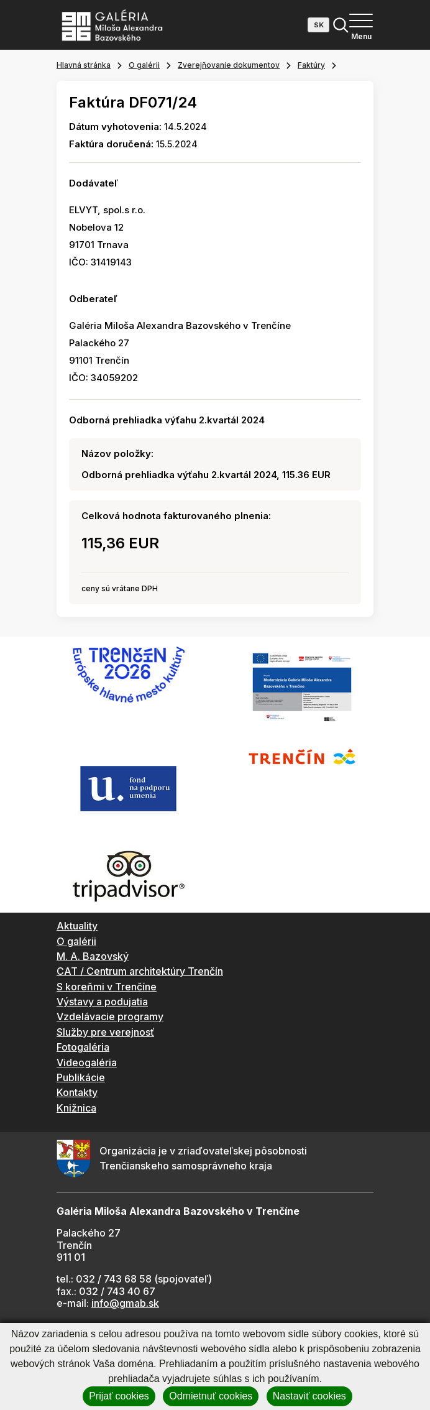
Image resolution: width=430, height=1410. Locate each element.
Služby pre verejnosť (105, 1032)
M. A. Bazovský (93, 956)
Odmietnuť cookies (210, 1396)
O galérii (144, 65)
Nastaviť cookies (309, 1396)
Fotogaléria (83, 1047)
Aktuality (77, 925)
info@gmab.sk (125, 1303)
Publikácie (81, 1077)
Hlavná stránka (84, 65)
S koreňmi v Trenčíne (107, 986)
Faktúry (311, 65)
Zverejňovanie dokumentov (229, 65)
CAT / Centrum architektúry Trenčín (140, 971)
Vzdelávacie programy (110, 1016)
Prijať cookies (119, 1396)
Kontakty (77, 1092)
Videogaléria (87, 1062)
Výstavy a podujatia (102, 1001)
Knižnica (76, 1108)
